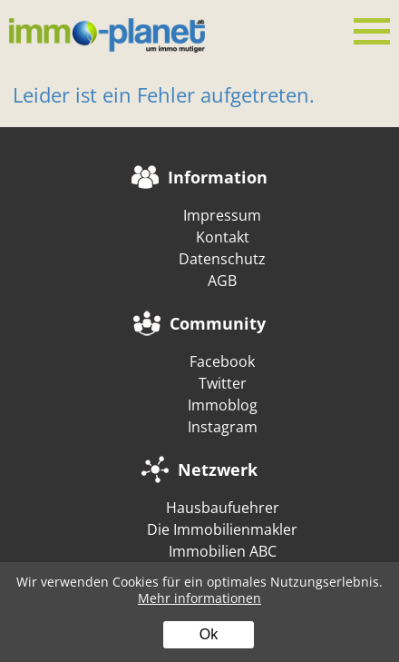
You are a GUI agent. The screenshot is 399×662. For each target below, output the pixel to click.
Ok (209, 634)
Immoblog (223, 405)
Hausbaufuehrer (222, 508)
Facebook (222, 361)
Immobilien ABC (223, 551)
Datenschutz (222, 259)
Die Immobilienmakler (222, 529)
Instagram (223, 427)
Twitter (223, 383)
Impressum (222, 215)
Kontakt (222, 237)
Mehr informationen (199, 598)
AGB (222, 281)
